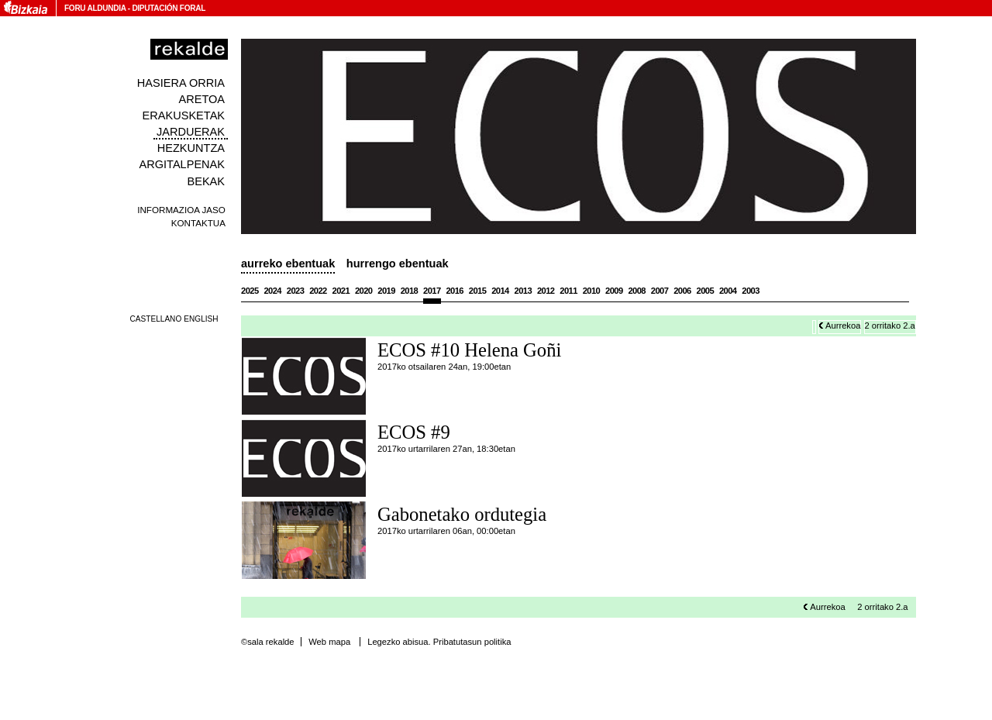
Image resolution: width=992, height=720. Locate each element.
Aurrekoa (842, 325)
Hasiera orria (181, 83)
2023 (296, 290)
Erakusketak (184, 115)
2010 (592, 290)
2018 (409, 290)
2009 (614, 290)
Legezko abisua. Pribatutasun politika (439, 641)
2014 (500, 290)
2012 (546, 290)
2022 (318, 290)
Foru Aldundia (95, 8)
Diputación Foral (168, 8)
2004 (728, 290)
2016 (454, 290)
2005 (706, 290)
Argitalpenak (182, 164)
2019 (386, 290)
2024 (272, 290)
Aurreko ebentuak (288, 263)
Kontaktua (198, 223)
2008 (637, 290)
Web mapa (329, 641)
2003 (751, 290)
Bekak (207, 181)
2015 (478, 290)
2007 (660, 290)
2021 (341, 290)
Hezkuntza (191, 148)
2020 (364, 290)
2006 (682, 290)
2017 (432, 290)
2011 (568, 290)
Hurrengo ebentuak (397, 263)
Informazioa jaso (181, 210)
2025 (250, 290)
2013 (523, 290)
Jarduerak (191, 132)
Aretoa (201, 99)
